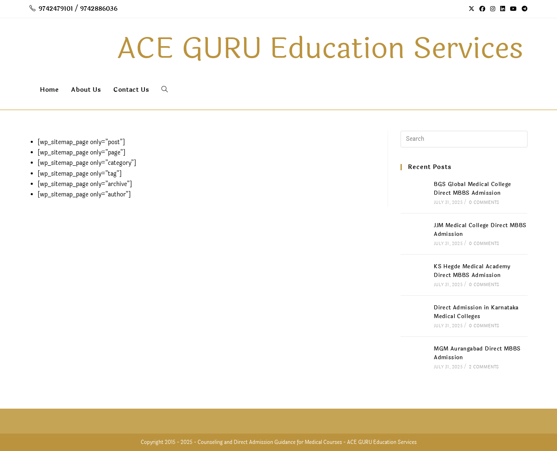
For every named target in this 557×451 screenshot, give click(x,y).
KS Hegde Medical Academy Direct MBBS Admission (472, 270)
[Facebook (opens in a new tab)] (482, 9)
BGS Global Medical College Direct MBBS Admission (472, 188)
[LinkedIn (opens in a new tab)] (503, 9)
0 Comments (484, 202)
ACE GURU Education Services (382, 442)
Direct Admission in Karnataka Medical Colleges (476, 312)
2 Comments (483, 367)
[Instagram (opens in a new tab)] (493, 9)
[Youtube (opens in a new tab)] (513, 9)
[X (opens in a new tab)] (471, 9)
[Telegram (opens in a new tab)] (523, 9)
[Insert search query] (464, 139)
